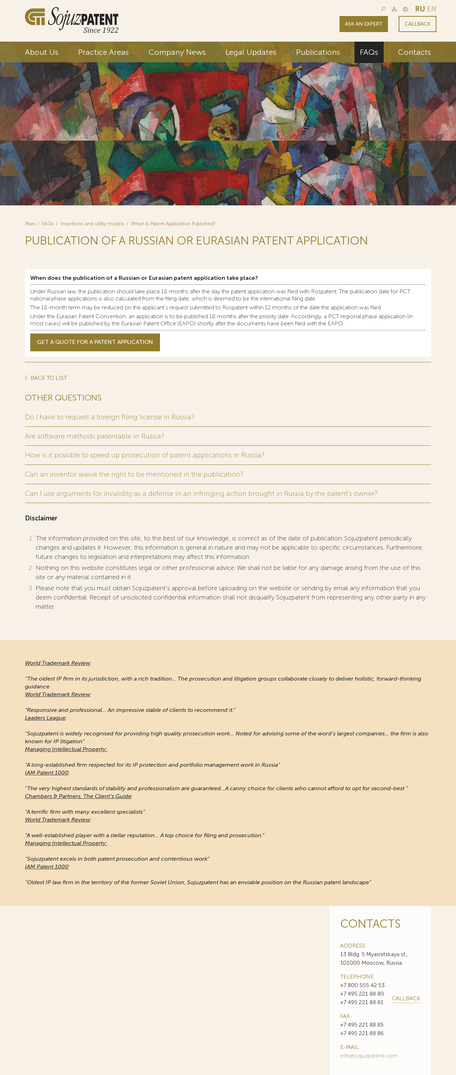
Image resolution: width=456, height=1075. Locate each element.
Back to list (48, 378)
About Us (41, 52)
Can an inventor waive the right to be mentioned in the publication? (134, 473)
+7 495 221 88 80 (362, 992)
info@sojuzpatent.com (369, 1054)
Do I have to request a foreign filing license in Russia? (110, 417)
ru (420, 8)
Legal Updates (251, 52)
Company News (177, 52)
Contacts (414, 52)
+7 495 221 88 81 (361, 1001)
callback (406, 997)
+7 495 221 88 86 (362, 1032)
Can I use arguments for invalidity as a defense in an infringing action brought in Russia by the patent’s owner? (202, 492)
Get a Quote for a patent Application (95, 342)
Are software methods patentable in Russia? (95, 435)
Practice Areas (103, 52)
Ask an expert (364, 24)
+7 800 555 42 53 (362, 984)
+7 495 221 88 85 (362, 1023)
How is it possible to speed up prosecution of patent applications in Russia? (146, 454)
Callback (417, 24)
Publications (318, 52)
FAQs (369, 52)
